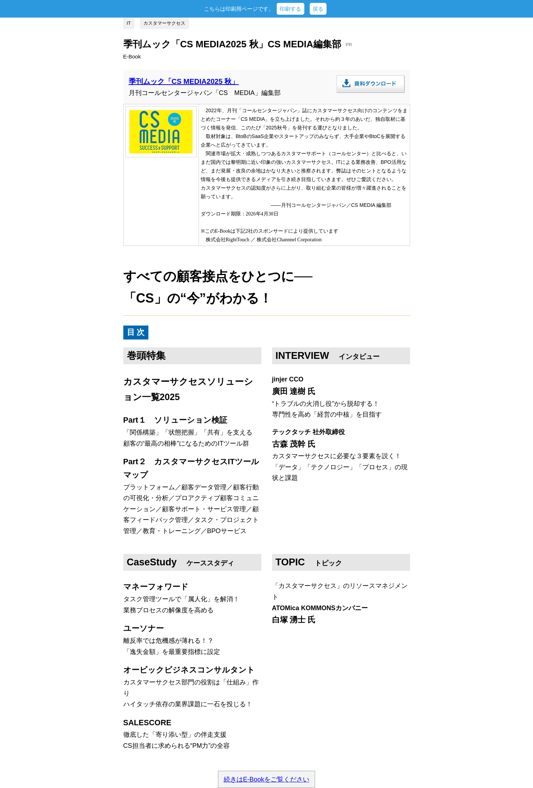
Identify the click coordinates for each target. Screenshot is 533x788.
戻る (318, 9)
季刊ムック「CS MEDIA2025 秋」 (184, 81)
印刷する (290, 9)
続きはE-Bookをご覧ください (266, 779)
